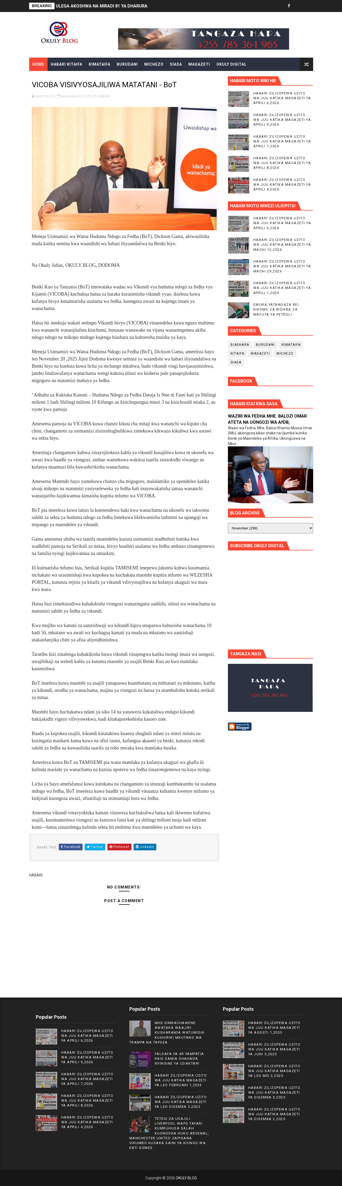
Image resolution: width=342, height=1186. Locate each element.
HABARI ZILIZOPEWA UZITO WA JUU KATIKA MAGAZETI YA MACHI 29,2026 (282, 266)
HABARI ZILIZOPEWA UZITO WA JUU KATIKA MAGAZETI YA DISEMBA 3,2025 (274, 1092)
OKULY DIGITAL (231, 64)
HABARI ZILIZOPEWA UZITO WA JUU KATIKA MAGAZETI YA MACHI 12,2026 (282, 244)
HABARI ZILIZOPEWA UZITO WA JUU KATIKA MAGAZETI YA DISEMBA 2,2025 (274, 1114)
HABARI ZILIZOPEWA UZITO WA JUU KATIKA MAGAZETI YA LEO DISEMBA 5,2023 (181, 1102)
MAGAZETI (199, 64)
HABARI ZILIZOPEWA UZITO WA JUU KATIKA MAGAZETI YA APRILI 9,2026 (282, 119)
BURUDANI (127, 64)
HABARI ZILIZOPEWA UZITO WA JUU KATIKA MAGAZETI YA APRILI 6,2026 (282, 98)
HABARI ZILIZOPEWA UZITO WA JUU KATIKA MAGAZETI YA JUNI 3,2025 (274, 1049)
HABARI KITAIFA (66, 64)
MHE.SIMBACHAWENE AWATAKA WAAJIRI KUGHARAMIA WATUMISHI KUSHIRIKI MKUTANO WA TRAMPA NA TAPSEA (167, 1032)
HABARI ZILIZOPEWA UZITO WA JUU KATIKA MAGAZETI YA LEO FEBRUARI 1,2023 (181, 1080)
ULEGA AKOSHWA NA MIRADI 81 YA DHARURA (101, 6)
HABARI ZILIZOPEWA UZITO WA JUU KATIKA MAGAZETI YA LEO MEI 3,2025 (274, 1071)
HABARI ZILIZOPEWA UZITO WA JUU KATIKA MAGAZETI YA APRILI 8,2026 (282, 163)
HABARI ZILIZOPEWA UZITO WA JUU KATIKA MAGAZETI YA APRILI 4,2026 (282, 184)
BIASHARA (240, 345)
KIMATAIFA (99, 64)
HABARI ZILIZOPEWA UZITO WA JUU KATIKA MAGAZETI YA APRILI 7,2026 (282, 141)
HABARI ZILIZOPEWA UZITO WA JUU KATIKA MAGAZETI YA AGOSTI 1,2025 (274, 1027)
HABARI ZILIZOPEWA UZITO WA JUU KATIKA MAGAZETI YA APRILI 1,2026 (282, 288)
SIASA (176, 64)
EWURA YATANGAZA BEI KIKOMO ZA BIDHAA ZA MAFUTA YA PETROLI (276, 309)
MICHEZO (154, 64)
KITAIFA (237, 353)
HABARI (104, 96)
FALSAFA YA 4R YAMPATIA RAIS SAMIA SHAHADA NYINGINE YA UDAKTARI (179, 1058)
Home (38, 64)
